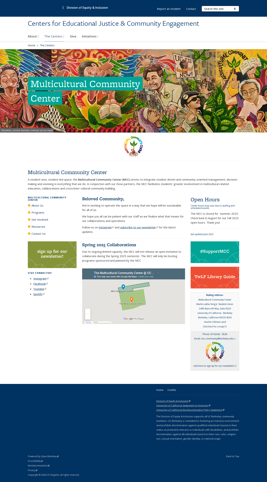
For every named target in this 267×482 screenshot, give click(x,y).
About (33, 36)
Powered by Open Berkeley (43, 456)
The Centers (54, 36)
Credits (171, 390)
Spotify (38, 294)
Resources (38, 226)
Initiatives (90, 36)
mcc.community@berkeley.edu (218, 338)
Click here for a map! (215, 326)
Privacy (32, 470)
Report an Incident (169, 9)
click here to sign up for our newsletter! (214, 365)
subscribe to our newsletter (139, 227)
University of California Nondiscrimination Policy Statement (190, 410)
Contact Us (39, 233)
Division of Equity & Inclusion (87, 8)
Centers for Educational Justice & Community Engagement (113, 23)
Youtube (39, 289)
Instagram (41, 278)
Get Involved (40, 219)
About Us (37, 205)
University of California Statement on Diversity (183, 405)
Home (31, 45)
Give (73, 36)
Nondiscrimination (39, 465)
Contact (191, 9)
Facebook (40, 283)
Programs (38, 212)
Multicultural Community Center (47, 199)
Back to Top (232, 456)
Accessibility (35, 461)
